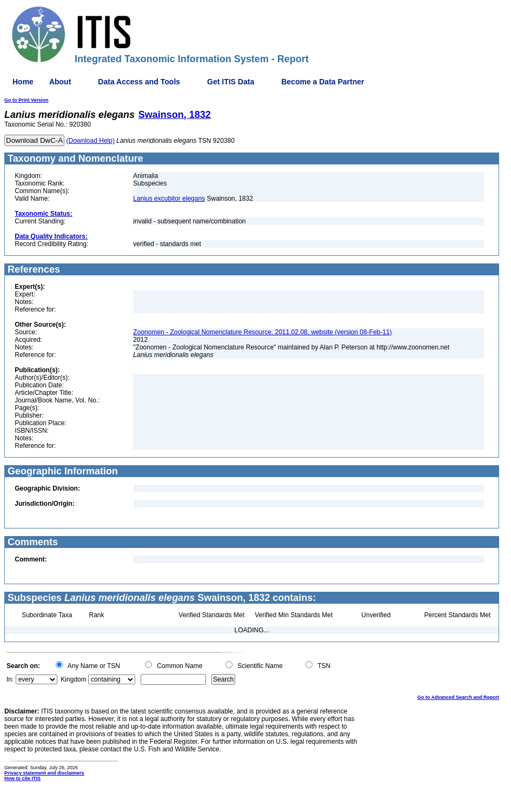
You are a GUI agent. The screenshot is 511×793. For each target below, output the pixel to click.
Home (23, 81)
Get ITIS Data (230, 81)
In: (10, 679)
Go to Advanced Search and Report (458, 697)
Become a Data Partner (322, 81)
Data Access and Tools (139, 81)
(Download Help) (91, 140)
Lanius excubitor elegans (169, 198)
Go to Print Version (26, 100)
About (60, 81)
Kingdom (73, 679)
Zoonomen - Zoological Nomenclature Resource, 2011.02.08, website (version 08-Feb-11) (262, 332)
